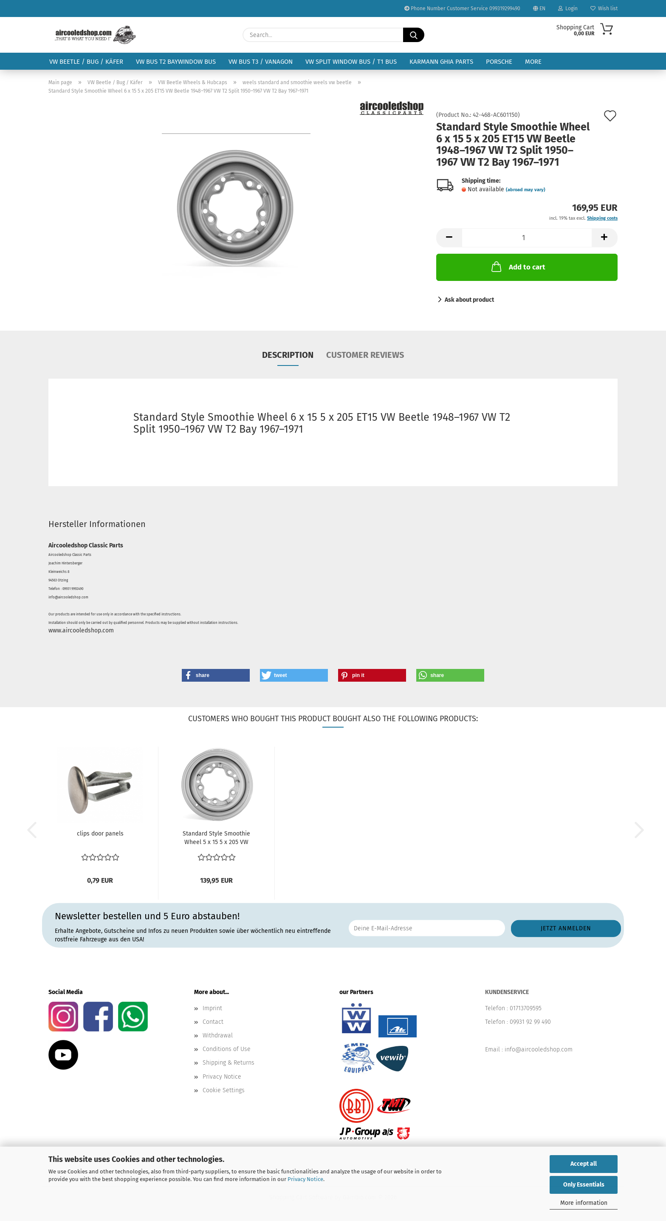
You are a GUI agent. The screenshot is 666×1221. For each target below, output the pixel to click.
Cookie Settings (224, 1090)
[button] (449, 237)
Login (568, 8)
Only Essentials (583, 1184)
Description (287, 355)
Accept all (583, 1163)
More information (583, 1203)
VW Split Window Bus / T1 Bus (351, 61)
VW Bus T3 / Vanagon (261, 61)
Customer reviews (365, 355)
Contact (213, 1022)
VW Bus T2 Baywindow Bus (176, 61)
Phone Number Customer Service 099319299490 (462, 8)
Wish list (604, 8)
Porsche (499, 61)
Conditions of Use (227, 1049)
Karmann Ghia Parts (441, 61)
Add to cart (517, 266)
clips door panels (100, 833)
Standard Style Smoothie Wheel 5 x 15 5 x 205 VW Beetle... (216, 838)
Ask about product (469, 299)
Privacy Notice (305, 1179)
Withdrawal (218, 1035)
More (533, 61)
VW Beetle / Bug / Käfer (86, 61)
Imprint (212, 1008)
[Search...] (413, 35)
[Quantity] (527, 237)
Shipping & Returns (228, 1062)
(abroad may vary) (525, 190)
